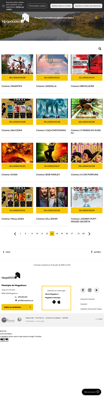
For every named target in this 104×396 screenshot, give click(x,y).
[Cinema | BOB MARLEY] (52, 162)
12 (47, 233)
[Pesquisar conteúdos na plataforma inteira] (96, 18)
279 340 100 (22, 297)
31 (79, 233)
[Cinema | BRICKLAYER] (86, 73)
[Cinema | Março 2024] (17, 206)
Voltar (8, 252)
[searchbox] (66, 18)
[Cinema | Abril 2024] (17, 118)
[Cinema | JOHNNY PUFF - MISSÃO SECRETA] (86, 206)
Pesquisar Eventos (8, 50)
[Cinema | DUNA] (17, 162)
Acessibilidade (19, 319)
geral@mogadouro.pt (25, 300)
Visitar (10, 30)
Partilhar (97, 252)
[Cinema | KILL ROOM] (52, 206)
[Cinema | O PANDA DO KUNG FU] (86, 118)
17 (72, 233)
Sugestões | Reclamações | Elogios (91, 309)
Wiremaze (98, 319)
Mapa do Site (30, 318)
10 (37, 233)
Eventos (17, 30)
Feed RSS (65, 318)
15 (62, 233)
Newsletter (84, 304)
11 (42, 233)
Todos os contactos (12, 307)
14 (57, 233)
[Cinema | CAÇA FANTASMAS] (52, 118)
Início (3, 30)
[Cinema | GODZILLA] (52, 73)
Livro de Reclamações (8, 320)
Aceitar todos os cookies (61, 6)
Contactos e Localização (53, 318)
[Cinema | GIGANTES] (17, 73)
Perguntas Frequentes (88, 299)
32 (83, 233)
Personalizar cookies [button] (37, 6)
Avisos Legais (40, 321)
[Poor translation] (5, 340)
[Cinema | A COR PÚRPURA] (86, 162)
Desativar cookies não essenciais (88, 6)
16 (67, 233)
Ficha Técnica (39, 318)
